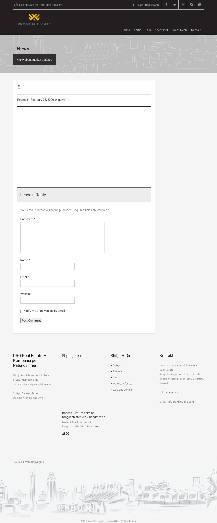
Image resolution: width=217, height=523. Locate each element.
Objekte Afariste (122, 383)
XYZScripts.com (128, 521)
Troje (116, 377)
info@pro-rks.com (51, 4)
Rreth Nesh (179, 29)
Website (25, 294)
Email (24, 277)
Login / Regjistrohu (146, 4)
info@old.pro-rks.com (181, 401)
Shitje (137, 29)
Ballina (126, 29)
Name (25, 260)
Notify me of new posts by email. (44, 310)
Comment (27, 219)
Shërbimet (161, 29)
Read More (93, 426)
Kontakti (196, 29)
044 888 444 (171, 392)
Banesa (117, 371)
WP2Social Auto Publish (93, 521)
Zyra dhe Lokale (122, 389)
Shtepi (117, 365)
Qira (148, 29)
